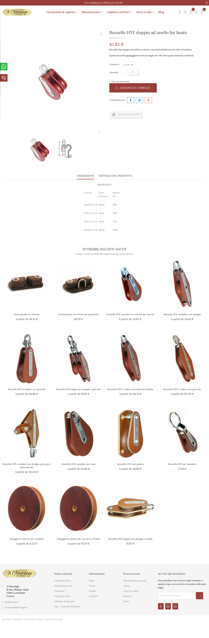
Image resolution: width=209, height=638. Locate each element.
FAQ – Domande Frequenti (67, 606)
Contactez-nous (62, 596)
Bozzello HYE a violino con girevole (182, 389)
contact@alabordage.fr (16, 607)
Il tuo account (131, 573)
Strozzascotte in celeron (26, 314)
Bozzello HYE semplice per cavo (78, 464)
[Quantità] (123, 72)
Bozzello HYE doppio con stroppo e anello (130, 538)
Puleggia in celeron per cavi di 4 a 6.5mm (78, 538)
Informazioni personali (134, 580)
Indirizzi (127, 596)
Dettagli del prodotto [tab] (115, 175)
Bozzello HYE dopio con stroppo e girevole (78, 389)
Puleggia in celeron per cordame (27, 538)
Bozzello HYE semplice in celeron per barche (130, 314)
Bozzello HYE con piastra (130, 464)
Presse (92, 585)
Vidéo (91, 580)
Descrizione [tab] (85, 175)
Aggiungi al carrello (133, 87)
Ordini (126, 585)
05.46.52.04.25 (11, 602)
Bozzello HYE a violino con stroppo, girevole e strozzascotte (26, 466)
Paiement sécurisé (63, 585)
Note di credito (130, 591)
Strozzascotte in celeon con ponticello (78, 314)
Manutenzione (92, 12)
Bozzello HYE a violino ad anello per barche (130, 389)
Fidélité (92, 591)
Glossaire (93, 596)
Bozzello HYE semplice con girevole (27, 389)
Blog (161, 12)
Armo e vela (145, 12)
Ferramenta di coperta (62, 12)
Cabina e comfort (119, 12)
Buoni (126, 601)
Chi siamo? (59, 591)
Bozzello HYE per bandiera (182, 464)
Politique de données (64, 601)
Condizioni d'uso (62, 580)
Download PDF (125, 115)
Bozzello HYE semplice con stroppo (182, 314)
